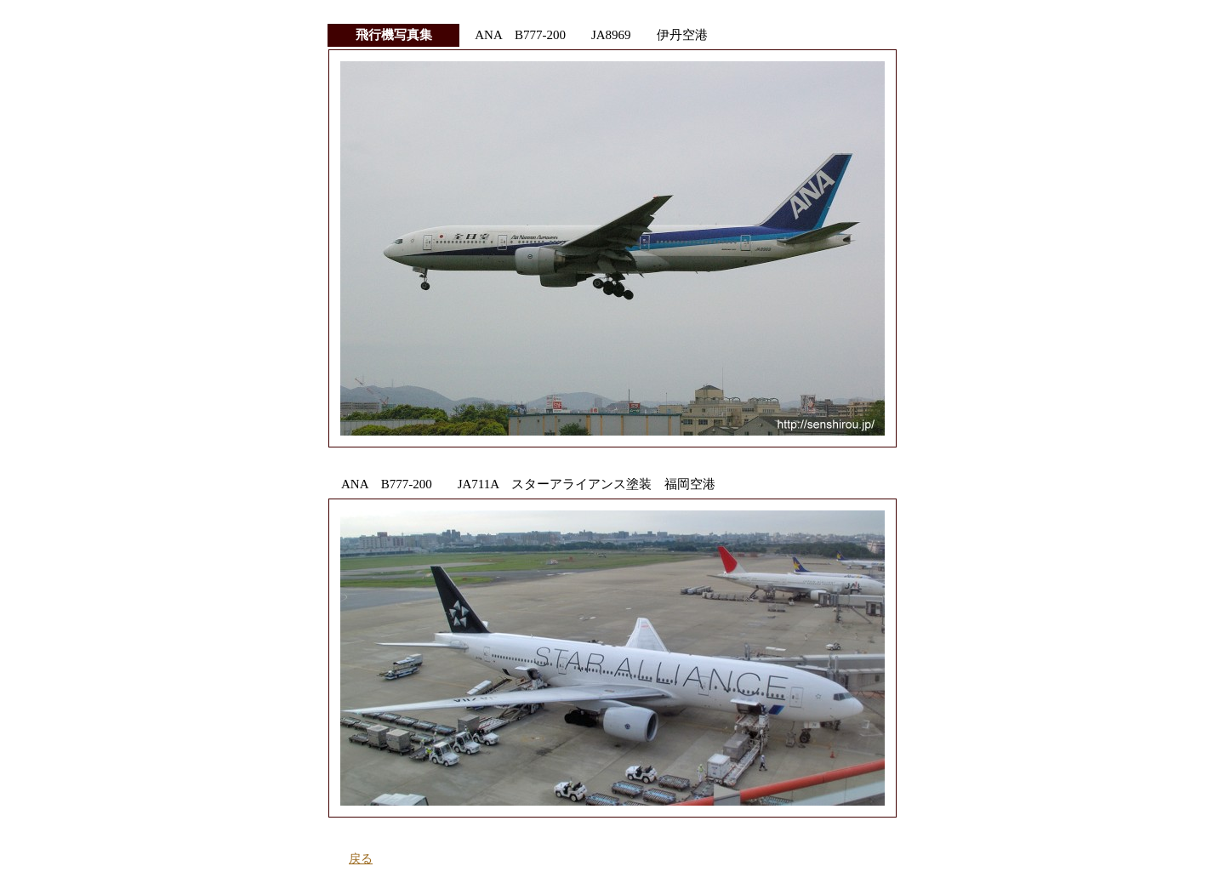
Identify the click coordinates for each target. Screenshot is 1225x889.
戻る (361, 858)
